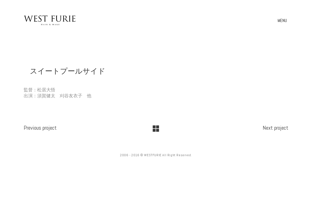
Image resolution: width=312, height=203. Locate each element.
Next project (275, 127)
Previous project (40, 127)
